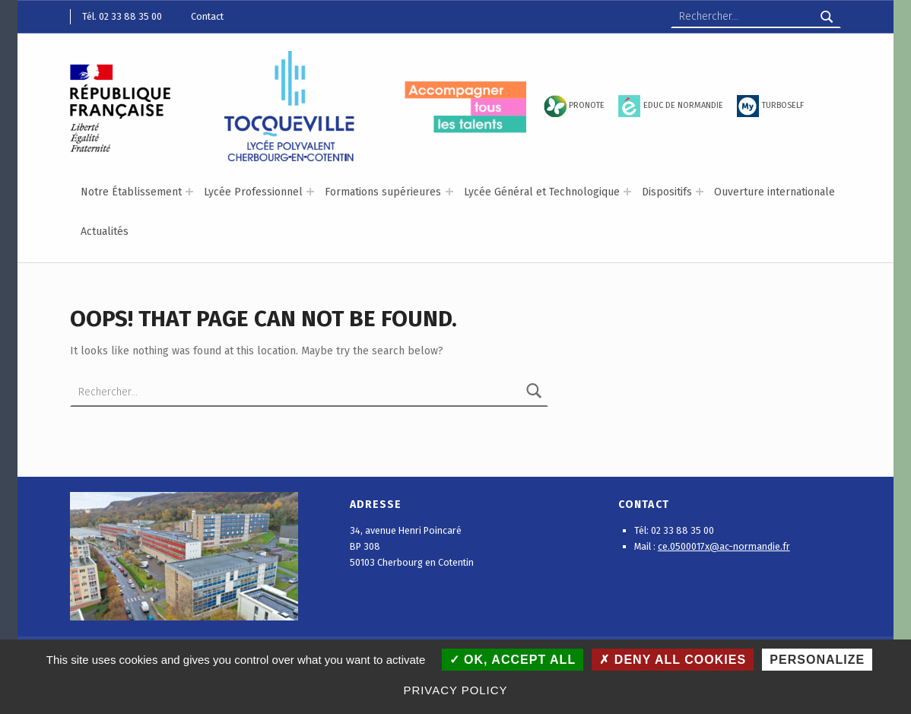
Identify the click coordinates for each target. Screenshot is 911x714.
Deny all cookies (672, 659)
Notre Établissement (131, 192)
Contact (207, 16)
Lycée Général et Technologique (542, 192)
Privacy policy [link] (456, 690)
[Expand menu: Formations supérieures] (449, 191)
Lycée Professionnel (253, 192)
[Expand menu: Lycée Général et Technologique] (627, 191)
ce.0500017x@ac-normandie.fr (724, 546)
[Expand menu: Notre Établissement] (189, 191)
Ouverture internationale (774, 192)
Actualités (105, 231)
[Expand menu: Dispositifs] (699, 191)
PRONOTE (587, 105)
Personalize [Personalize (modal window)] (817, 659)
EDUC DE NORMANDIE (683, 105)
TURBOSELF (783, 105)
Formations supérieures (383, 192)
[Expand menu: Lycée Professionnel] (310, 191)
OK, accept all (512, 659)
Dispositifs (667, 192)
